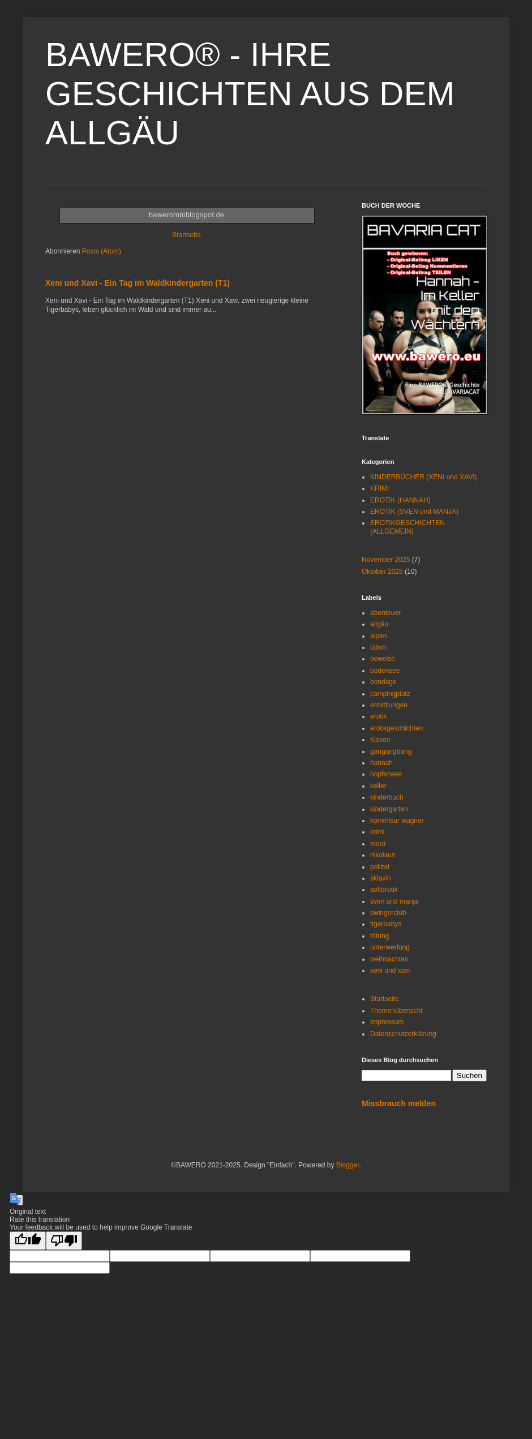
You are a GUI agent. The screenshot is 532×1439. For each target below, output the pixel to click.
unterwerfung (390, 947)
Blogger (347, 1165)
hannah (381, 763)
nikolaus (382, 855)
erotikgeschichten (396, 728)
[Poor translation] (64, 1240)
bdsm (378, 647)
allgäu (379, 624)
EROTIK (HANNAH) (400, 500)
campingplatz (390, 694)
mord (377, 844)
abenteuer (385, 613)
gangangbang (390, 751)
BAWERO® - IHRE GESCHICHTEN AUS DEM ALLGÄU (249, 94)
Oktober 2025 (382, 571)
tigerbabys (385, 924)
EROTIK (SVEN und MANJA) (414, 512)
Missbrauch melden (399, 1103)
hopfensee (386, 774)
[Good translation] (28, 1240)
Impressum (387, 1022)
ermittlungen (388, 705)
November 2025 (386, 560)
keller (378, 786)
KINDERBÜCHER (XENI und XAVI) (423, 477)
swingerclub (388, 913)
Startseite (186, 235)
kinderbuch (387, 797)
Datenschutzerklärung (403, 1034)
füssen (380, 740)
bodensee (385, 671)
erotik (378, 716)
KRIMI (379, 488)
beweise (382, 659)
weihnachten (389, 959)
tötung (379, 936)
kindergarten (389, 809)
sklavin (380, 878)
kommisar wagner (397, 820)
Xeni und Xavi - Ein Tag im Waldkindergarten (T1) (137, 282)
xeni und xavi (390, 970)
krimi (377, 832)
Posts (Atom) (101, 251)
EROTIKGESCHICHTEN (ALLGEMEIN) (407, 527)
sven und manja (394, 901)
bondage (383, 682)
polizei (379, 867)
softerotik (384, 890)
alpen (378, 636)
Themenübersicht (396, 1011)
